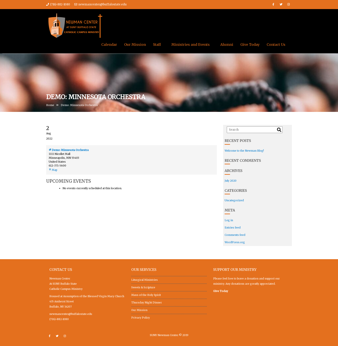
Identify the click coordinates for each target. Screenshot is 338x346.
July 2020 (230, 180)
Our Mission (135, 44)
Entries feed (233, 227)
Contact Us (276, 44)
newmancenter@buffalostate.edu (100, 4)
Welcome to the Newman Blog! (244, 150)
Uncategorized (234, 200)
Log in (229, 220)
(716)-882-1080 (59, 319)
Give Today (250, 44)
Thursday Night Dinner (146, 302)
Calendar (109, 44)
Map (53, 170)
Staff (157, 44)
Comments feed (235, 234)
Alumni (226, 44)
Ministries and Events (190, 44)
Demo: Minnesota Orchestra (69, 150)
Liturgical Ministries (144, 279)
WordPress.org (235, 242)
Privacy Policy (140, 317)
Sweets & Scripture (143, 287)
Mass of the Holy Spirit (146, 295)
